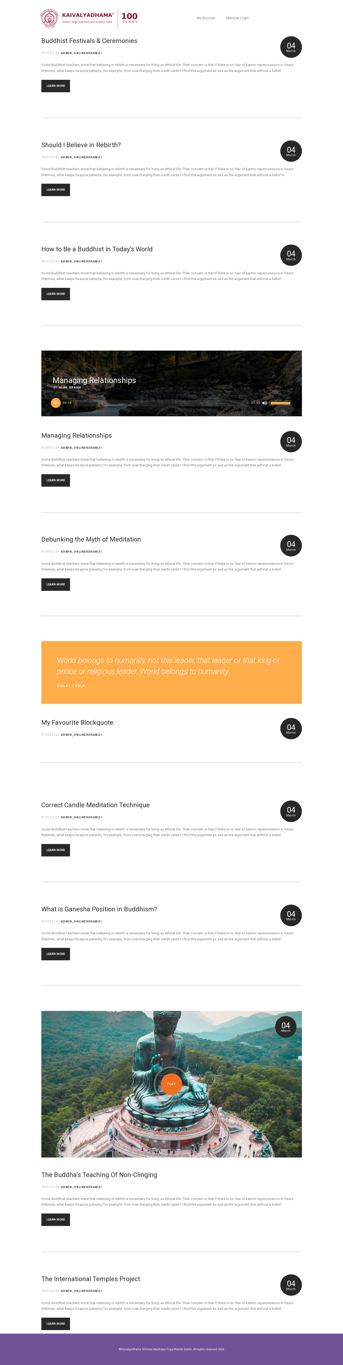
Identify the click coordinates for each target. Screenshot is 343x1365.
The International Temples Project (90, 1279)
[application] (171, 404)
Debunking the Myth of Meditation (91, 539)
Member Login (237, 18)
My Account (206, 18)
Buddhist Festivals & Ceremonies (89, 41)
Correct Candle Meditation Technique (95, 805)
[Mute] (264, 403)
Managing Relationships (76, 435)
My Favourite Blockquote (77, 722)
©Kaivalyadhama (155, 1349)
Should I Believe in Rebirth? (81, 145)
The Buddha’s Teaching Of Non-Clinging (99, 1175)
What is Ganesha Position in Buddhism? (99, 909)
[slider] (162, 403)
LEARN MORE (55, 86)
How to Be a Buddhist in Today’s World (97, 249)
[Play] (56, 403)
